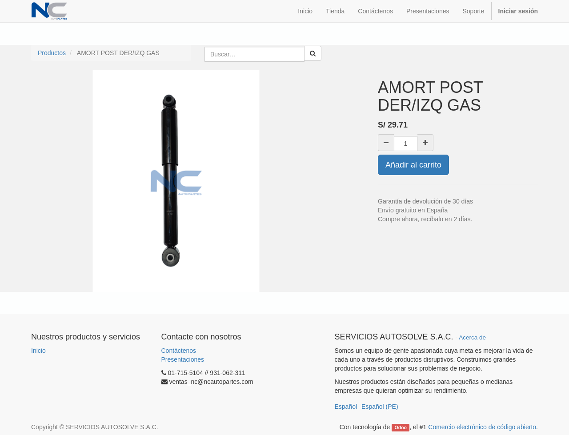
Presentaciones (182, 359)
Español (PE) (379, 406)
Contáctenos (178, 350)
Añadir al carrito (413, 164)
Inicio (38, 350)
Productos (52, 52)
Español (346, 406)
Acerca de (472, 337)
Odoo (401, 427)
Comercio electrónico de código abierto (482, 427)
